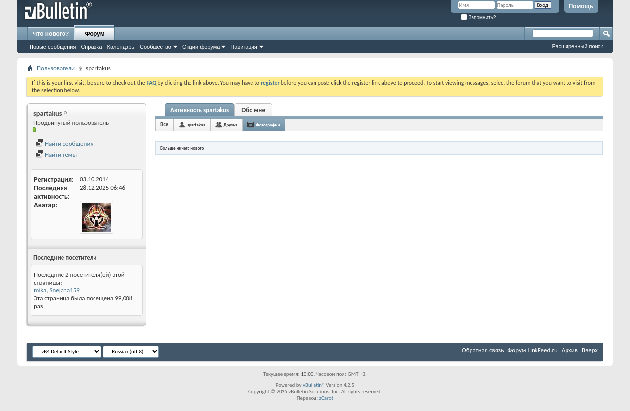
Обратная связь (483, 350)
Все (164, 124)
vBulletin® (314, 385)
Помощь (581, 6)
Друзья (230, 124)
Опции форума (201, 47)
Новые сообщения (53, 47)
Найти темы (56, 154)
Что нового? (51, 34)
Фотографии (268, 124)
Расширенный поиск (577, 46)
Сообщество (155, 47)
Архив (570, 350)
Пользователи (56, 68)
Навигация (243, 47)
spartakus (196, 124)
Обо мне (253, 110)
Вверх (590, 350)
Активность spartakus (199, 110)
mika (40, 290)
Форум (94, 34)
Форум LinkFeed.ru (532, 350)
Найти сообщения (64, 143)
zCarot (326, 398)
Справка (91, 47)
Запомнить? (478, 17)
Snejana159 (65, 290)
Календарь (121, 47)
